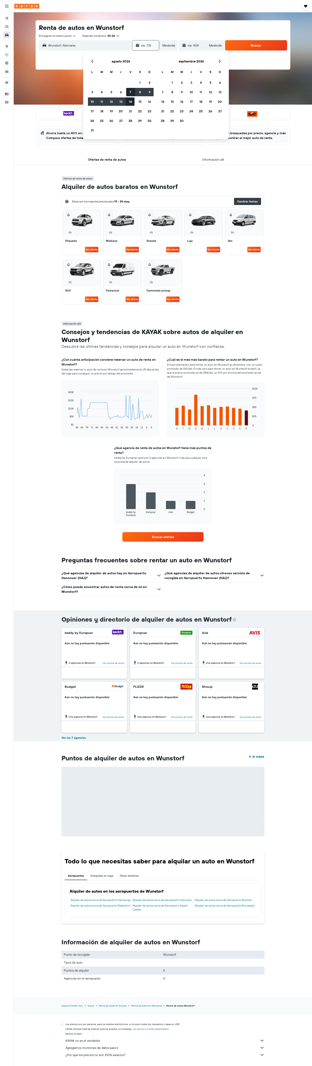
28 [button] (130, 121)
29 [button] (140, 121)
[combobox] (57, 36)
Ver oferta (92, 249)
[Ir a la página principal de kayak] (26, 6)
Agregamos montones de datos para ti (164, 1047)
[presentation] (234, 620)
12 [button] (111, 102)
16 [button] (149, 102)
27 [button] (121, 121)
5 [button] (111, 92)
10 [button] (92, 102)
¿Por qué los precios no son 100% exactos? (164, 1054)
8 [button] (140, 92)
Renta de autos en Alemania (146, 1005)
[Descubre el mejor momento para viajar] (7, 63)
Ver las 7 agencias (73, 737)
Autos (91, 1005)
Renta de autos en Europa (113, 1005)
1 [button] (139, 83)
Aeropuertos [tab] (76, 875)
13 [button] (120, 102)
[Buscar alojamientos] (7, 27)
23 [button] (149, 111)
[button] (6, 6)
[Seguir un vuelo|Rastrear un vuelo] (7, 55)
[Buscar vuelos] (7, 18)
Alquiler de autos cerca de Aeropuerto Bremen (223, 900)
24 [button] (92, 121)
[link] (163, 537)
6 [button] (121, 92)
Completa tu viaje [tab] (101, 875)
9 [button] (149, 92)
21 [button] (130, 111)
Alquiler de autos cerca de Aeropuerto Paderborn (100, 905)
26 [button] (111, 121)
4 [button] (102, 92)
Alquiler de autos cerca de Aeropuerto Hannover (162, 900)
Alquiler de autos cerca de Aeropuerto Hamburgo (100, 900)
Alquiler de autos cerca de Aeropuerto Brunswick (225, 905)
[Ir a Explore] (7, 46)
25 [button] (101, 121)
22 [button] (140, 111)
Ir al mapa (256, 756)
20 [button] (121, 111)
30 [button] (149, 121)
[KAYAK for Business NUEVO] (7, 71)
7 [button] (130, 92)
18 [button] (101, 111)
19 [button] (111, 111)
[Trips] (7, 83)
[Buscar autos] (7, 35)
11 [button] (101, 102)
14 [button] (130, 102)
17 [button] (92, 111)
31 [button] (92, 130)
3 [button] (92, 92)
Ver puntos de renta (113, 663)
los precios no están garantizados (151, 1028)
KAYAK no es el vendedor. (164, 1040)
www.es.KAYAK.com (72, 1005)
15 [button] (139, 102)
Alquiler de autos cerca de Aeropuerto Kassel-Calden (160, 907)
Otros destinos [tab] (129, 875)
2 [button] (149, 83)
